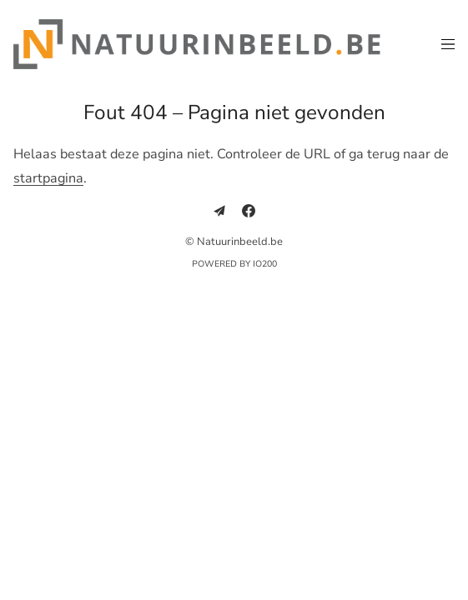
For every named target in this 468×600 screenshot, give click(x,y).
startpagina (48, 178)
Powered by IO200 (234, 264)
